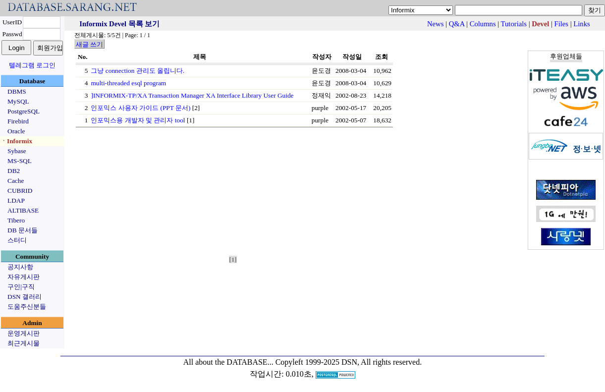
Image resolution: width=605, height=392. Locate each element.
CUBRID (19, 190)
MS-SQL (19, 161)
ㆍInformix (16, 141)
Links (581, 24)
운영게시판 (23, 333)
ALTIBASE (23, 210)
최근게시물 (23, 343)
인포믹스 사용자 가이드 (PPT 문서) (140, 108)
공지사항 (20, 267)
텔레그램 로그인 (32, 65)
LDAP (16, 200)
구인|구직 (21, 286)
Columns (483, 24)
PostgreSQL (23, 111)
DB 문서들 (22, 230)
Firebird (18, 121)
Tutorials (514, 24)
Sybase (16, 151)
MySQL (18, 101)
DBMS (16, 91)
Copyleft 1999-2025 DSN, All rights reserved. (348, 362)
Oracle (16, 131)
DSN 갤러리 (24, 296)
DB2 (13, 170)
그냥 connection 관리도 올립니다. (137, 70)
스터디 (17, 240)
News (435, 24)
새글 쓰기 (89, 44)
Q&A (457, 24)
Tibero (16, 220)
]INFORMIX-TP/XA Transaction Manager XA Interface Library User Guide (192, 95)
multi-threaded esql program (128, 83)
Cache (15, 180)
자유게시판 (23, 276)
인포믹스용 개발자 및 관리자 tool (138, 120)
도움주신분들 (26, 306)
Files (561, 24)
